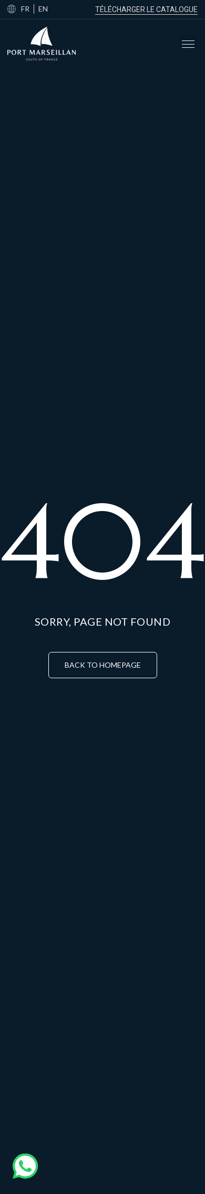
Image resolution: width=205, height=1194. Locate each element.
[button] (188, 43)
